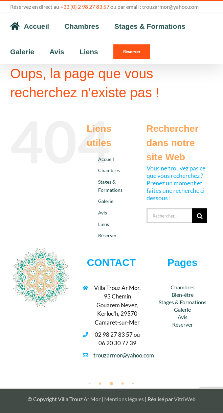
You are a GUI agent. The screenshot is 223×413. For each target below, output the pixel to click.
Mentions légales (124, 399)
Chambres (109, 170)
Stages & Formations (182, 302)
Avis (102, 212)
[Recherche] (199, 215)
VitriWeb (185, 399)
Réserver (107, 235)
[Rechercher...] (170, 215)
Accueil (106, 159)
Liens (103, 224)
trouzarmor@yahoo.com (170, 6)
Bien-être (183, 294)
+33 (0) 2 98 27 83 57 (84, 6)
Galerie (105, 201)
